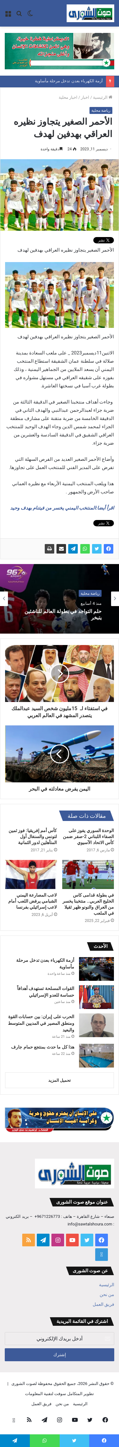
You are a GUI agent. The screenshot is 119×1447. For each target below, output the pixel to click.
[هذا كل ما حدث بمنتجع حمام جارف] (96, 1056)
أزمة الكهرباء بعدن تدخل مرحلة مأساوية (69, 81)
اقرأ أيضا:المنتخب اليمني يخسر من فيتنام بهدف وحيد (62, 508)
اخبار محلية (68, 97)
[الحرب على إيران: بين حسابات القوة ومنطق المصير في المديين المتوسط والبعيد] (96, 1025)
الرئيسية (102, 97)
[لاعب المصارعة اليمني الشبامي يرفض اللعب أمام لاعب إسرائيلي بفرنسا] (31, 874)
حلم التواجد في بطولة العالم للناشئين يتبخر (63, 614)
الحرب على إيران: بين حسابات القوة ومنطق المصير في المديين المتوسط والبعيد (41, 1023)
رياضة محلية (100, 110)
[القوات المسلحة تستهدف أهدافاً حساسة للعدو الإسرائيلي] (96, 997)
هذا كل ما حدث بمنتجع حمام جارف (42, 1046)
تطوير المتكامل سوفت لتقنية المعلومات (59, 1393)
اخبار (85, 97)
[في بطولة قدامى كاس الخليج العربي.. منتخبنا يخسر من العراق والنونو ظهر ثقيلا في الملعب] (88, 874)
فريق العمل (103, 1304)
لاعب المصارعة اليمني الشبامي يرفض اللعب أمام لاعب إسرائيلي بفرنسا (32, 901)
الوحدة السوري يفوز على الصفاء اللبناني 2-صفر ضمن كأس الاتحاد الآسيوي (88, 836)
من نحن (107, 1294)
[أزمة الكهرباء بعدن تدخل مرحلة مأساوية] (96, 969)
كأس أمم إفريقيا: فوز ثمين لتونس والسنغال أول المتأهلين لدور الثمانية (33, 836)
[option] (59, 599)
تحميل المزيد (59, 1080)
